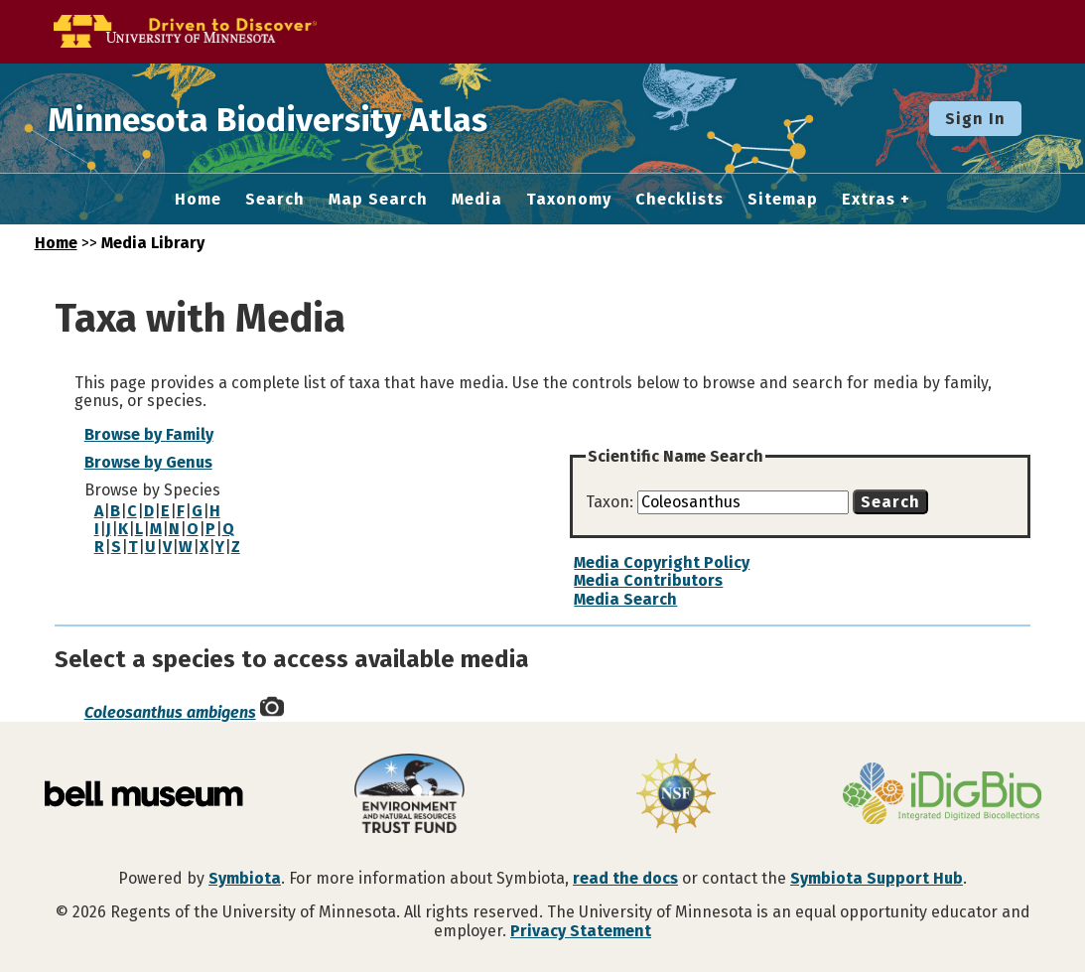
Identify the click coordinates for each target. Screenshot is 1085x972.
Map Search (378, 199)
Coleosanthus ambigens (170, 712)
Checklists (679, 199)
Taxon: (611, 501)
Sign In (975, 118)
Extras (868, 199)
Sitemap (782, 199)
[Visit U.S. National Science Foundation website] (676, 795)
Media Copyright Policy (661, 562)
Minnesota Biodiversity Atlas (309, 118)
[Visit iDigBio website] (942, 795)
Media (477, 199)
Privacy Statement (580, 930)
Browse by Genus (148, 462)
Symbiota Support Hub (876, 878)
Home (198, 199)
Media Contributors (648, 580)
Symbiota (244, 878)
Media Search (625, 599)
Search (275, 199)
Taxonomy (568, 199)
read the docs (625, 878)
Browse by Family (148, 434)
